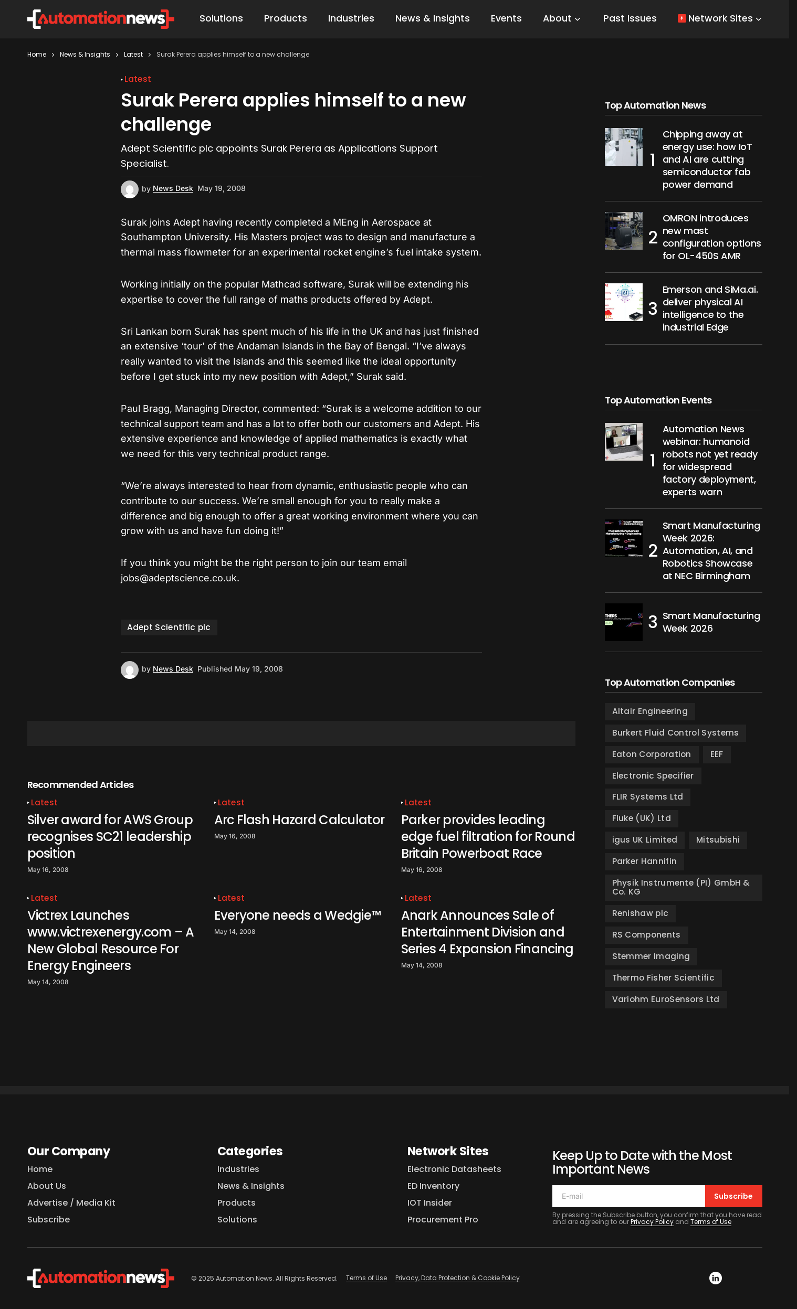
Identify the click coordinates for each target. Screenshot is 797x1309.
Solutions (237, 1220)
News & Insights (85, 54)
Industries (238, 1169)
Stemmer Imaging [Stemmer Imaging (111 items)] (651, 956)
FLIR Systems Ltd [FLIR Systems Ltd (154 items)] (648, 796)
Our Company (68, 1151)
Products (236, 1203)
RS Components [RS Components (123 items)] (646, 934)
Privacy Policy (652, 1221)
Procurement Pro (442, 1220)
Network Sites (448, 1151)
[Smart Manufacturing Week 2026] (624, 622)
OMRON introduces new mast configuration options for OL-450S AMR (712, 237)
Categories (250, 1151)
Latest (133, 54)
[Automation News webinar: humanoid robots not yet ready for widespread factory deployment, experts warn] (624, 442)
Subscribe (48, 1220)
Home (36, 54)
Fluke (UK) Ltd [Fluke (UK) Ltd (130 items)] (641, 818)
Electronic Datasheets (454, 1169)
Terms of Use (710, 1221)
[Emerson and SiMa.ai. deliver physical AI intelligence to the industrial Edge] (624, 302)
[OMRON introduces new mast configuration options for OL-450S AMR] (624, 231)
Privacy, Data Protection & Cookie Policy (457, 1277)
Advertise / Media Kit (71, 1203)
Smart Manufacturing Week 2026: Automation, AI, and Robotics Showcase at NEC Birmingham (711, 550)
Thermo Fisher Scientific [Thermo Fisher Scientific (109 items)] (663, 977)
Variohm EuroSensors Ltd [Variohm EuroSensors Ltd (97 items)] (666, 999)
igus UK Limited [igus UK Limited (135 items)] (645, 839)
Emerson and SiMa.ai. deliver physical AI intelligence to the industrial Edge (710, 308)
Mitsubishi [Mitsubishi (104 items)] (718, 839)
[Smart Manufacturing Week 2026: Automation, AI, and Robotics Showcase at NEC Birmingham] (624, 538)
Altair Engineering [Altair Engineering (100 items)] (650, 711)
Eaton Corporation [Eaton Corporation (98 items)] (651, 754)
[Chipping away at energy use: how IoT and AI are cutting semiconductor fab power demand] (624, 147)
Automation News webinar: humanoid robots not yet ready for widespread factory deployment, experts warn (710, 460)
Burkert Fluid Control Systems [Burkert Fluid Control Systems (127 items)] (675, 732)
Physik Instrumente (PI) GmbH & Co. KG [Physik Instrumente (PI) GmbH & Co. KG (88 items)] (681, 887)
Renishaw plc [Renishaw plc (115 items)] (640, 913)
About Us (46, 1186)
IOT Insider (429, 1203)
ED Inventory (433, 1186)
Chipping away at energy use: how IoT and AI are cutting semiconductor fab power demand (707, 159)
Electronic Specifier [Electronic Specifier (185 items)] (653, 775)
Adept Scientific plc (169, 627)
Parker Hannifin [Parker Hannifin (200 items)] (644, 861)
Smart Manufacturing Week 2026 (711, 622)
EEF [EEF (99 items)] (716, 754)
